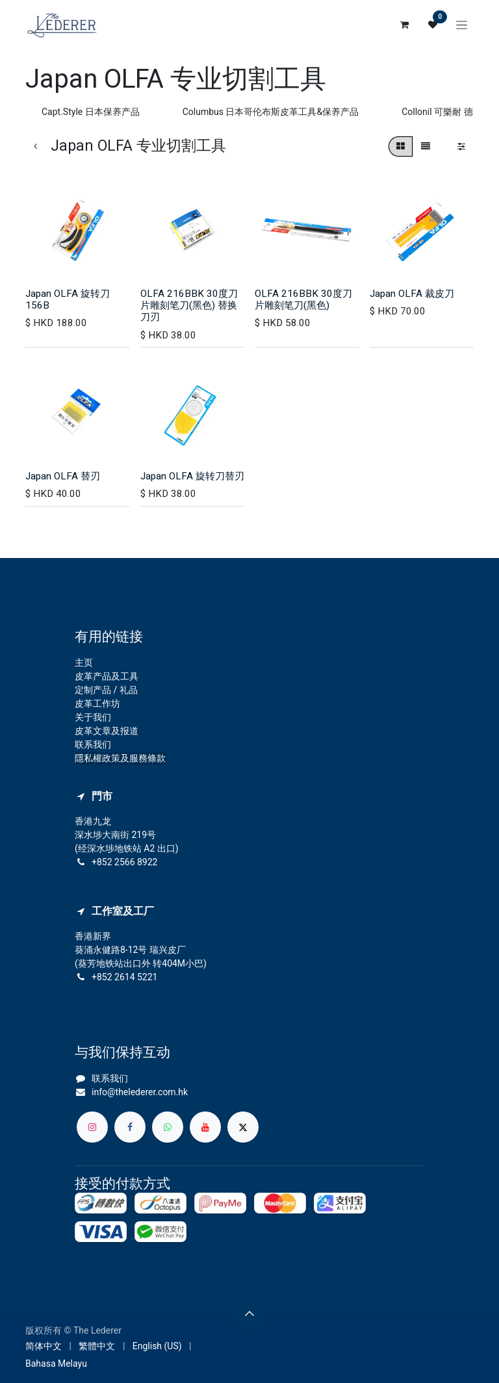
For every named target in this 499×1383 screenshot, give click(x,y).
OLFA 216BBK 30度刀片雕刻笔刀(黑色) (303, 299)
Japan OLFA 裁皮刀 (412, 293)
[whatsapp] (167, 1127)
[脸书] (130, 1127)
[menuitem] (43, 1346)
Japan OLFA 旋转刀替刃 (192, 476)
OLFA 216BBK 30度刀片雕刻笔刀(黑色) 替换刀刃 (189, 305)
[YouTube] (205, 1127)
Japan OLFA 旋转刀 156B (67, 299)
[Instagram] (92, 1127)
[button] (249, 1313)
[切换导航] (462, 24)
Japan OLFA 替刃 (62, 476)
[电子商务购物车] (404, 24)
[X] (243, 1127)
